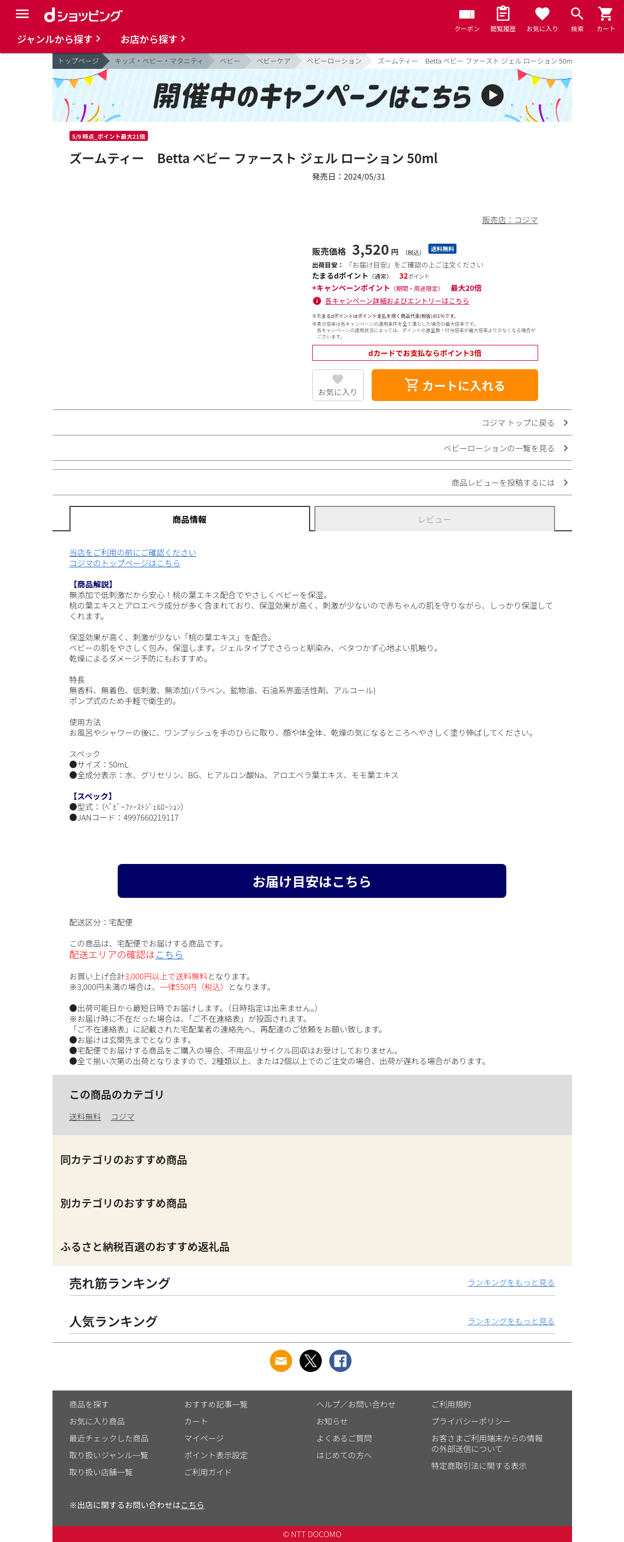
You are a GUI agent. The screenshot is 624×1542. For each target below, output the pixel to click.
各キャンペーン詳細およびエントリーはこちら (397, 301)
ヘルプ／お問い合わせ (356, 1404)
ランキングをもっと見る (511, 1282)
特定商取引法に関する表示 (479, 1465)
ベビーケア (274, 61)
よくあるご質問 (344, 1437)
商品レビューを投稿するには (503, 482)
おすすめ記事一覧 (216, 1404)
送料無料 (85, 1116)
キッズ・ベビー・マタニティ (159, 61)
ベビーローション (334, 61)
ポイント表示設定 (216, 1454)
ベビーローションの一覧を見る (499, 448)
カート (196, 1421)
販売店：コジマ (510, 219)
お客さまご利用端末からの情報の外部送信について (487, 1443)
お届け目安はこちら (312, 880)
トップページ (78, 61)
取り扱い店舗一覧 (101, 1471)
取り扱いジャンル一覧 (108, 1454)
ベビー (229, 61)
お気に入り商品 (97, 1421)
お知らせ (332, 1421)
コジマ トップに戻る (518, 422)
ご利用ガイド (208, 1471)
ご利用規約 (451, 1404)
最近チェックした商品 (109, 1437)
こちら (169, 954)
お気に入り (338, 391)
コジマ (123, 1116)
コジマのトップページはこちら (125, 562)
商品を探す (89, 1404)
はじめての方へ (344, 1454)
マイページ (204, 1437)
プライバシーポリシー (471, 1421)
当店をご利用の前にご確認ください (133, 552)
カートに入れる (455, 385)
